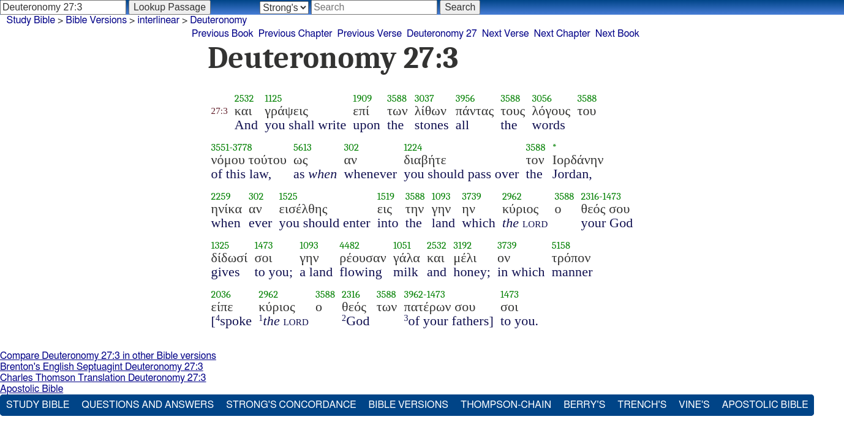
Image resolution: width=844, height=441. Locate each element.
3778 (242, 147)
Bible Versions (96, 20)
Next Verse (505, 34)
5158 (561, 245)
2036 (221, 294)
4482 (349, 245)
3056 (541, 98)
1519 (385, 196)
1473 (612, 196)
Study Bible (31, 20)
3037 (424, 98)
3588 (397, 98)
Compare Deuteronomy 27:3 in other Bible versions (108, 356)
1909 (362, 98)
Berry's (584, 405)
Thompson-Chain (506, 405)
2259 (221, 196)
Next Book (617, 34)
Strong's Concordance (291, 405)
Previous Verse (369, 34)
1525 (288, 196)
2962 (512, 196)
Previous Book (223, 34)
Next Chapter (562, 34)
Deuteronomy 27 (442, 34)
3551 (220, 147)
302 (351, 147)
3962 (413, 294)
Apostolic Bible (31, 389)
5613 (302, 147)
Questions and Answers (147, 405)
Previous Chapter (295, 34)
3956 (465, 98)
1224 (413, 147)
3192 (462, 245)
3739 (471, 196)
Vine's (694, 405)
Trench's (641, 405)
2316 (590, 196)
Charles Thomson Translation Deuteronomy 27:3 (103, 378)
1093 (441, 196)
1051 (402, 245)
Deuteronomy (218, 20)
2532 (244, 98)
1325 (220, 245)
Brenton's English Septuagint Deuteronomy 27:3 (101, 367)
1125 (273, 98)
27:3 (219, 111)
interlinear (158, 20)
